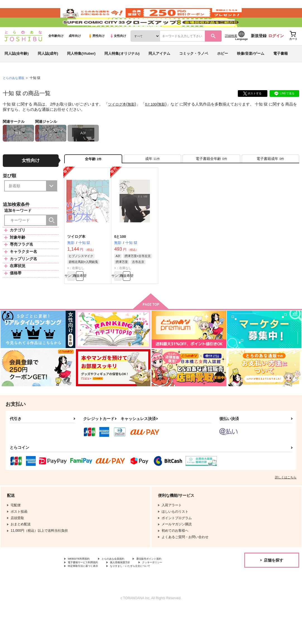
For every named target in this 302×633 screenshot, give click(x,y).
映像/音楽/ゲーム (250, 68)
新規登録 (259, 50)
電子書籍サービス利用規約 (88, 586)
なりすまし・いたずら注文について (147, 591)
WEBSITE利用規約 (82, 581)
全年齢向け (56, 50)
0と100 (153, 119)
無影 (133, 119)
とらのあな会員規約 (123, 581)
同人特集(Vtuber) (81, 68)
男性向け (96, 50)
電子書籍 (280, 68)
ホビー (222, 68)
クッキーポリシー (172, 586)
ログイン (276, 50)
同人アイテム (159, 68)
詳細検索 (231, 50)
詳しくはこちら (285, 499)
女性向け (118, 50)
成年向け (75, 50)
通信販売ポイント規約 (167, 581)
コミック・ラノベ (193, 68)
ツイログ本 (118, 119)
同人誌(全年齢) (16, 68)
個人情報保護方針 (133, 586)
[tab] (152, 175)
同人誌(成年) (48, 68)
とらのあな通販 (14, 92)
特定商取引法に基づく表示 (88, 591)
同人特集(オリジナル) (122, 68)
